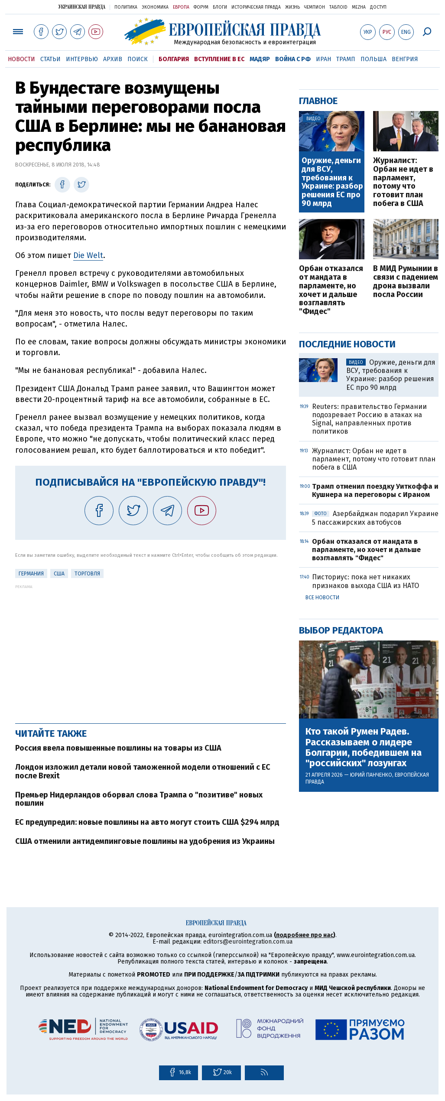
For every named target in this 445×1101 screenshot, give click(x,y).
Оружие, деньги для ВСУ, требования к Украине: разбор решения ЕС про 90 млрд (332, 182)
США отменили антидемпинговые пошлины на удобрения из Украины (145, 841)
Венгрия (405, 59)
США (59, 574)
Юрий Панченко (371, 775)
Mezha (359, 7)
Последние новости (347, 344)
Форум (201, 7)
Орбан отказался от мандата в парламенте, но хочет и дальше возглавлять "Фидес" (331, 290)
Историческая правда (256, 7)
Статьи (50, 59)
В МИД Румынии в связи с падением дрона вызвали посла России (405, 282)
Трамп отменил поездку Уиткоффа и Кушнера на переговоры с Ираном (375, 490)
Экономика (155, 7)
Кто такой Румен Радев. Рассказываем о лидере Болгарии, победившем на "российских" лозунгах (363, 747)
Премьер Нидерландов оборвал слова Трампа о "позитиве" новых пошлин (139, 799)
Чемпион (314, 7)
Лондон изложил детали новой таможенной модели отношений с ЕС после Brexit (142, 771)
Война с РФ (293, 59)
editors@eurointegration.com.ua (247, 941)
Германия (31, 574)
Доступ (378, 7)
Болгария (174, 59)
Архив (112, 59)
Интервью (82, 59)
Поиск (137, 59)
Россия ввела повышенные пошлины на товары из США (118, 748)
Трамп (345, 59)
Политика (125, 7)
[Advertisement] (150, 649)
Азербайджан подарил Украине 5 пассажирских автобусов (375, 518)
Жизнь (292, 7)
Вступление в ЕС (219, 59)
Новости (21, 59)
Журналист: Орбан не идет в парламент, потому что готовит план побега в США (403, 182)
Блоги (220, 7)
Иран (323, 59)
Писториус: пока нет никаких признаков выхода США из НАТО (365, 581)
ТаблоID (338, 7)
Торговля (87, 574)
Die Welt (88, 255)
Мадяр (260, 59)
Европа (181, 7)
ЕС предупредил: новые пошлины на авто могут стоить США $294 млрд (147, 822)
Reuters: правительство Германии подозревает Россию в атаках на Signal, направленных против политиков (369, 419)
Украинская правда (82, 6)
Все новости (322, 598)
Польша (374, 59)
